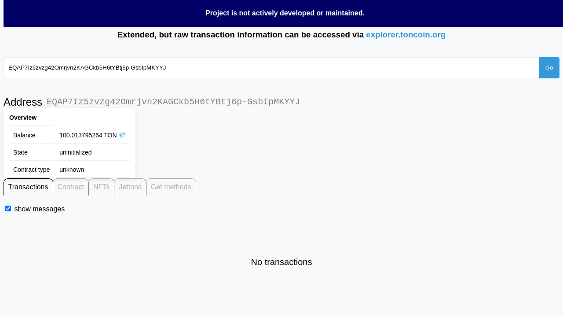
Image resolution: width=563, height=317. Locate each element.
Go (549, 67)
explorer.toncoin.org (406, 34)
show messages (39, 209)
